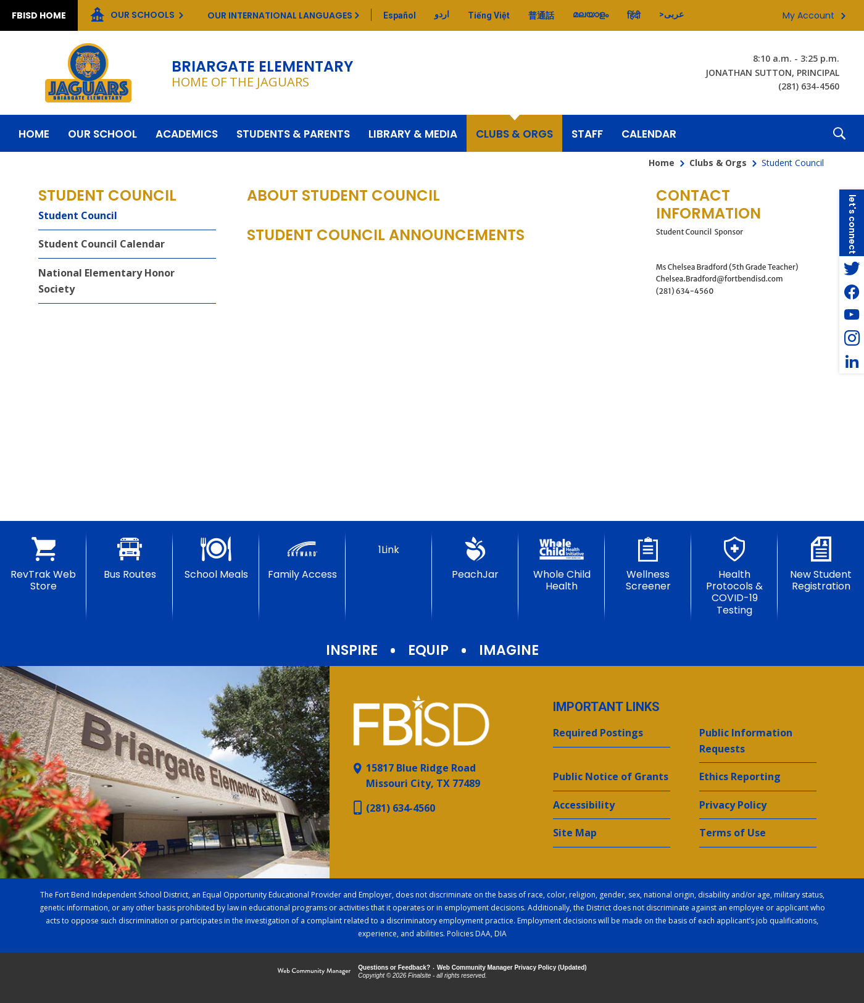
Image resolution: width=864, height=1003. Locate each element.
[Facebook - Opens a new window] (851, 291)
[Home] (34, 133)
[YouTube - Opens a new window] (851, 315)
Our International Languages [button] (279, 15)
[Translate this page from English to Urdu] (441, 14)
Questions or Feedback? (394, 967)
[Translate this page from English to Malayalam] (591, 14)
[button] (839, 133)
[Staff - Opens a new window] (587, 133)
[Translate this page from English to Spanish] (399, 15)
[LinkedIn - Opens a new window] (851, 362)
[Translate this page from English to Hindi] (634, 15)
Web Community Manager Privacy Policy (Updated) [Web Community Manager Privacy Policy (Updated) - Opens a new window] (512, 967)
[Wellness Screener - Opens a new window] (648, 564)
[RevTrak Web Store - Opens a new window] (43, 564)
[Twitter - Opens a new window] (851, 268)
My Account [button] (808, 15)
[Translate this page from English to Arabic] (671, 14)
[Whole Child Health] (562, 564)
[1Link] (389, 546)
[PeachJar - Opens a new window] (475, 558)
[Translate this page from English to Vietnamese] (489, 15)
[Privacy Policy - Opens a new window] (758, 805)
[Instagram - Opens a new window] (851, 338)
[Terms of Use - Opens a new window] (758, 833)
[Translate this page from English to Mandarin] (541, 15)
